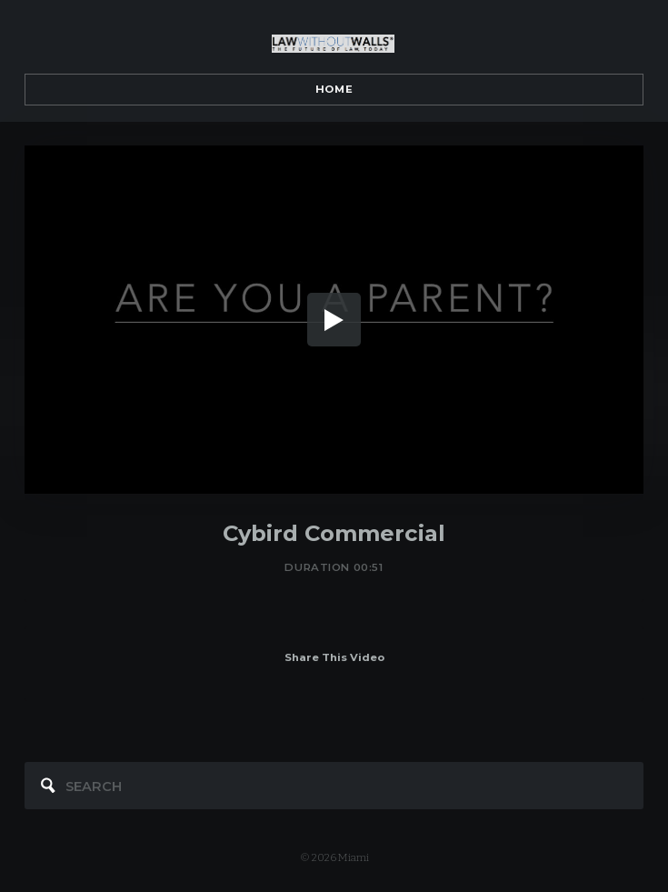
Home (334, 89)
